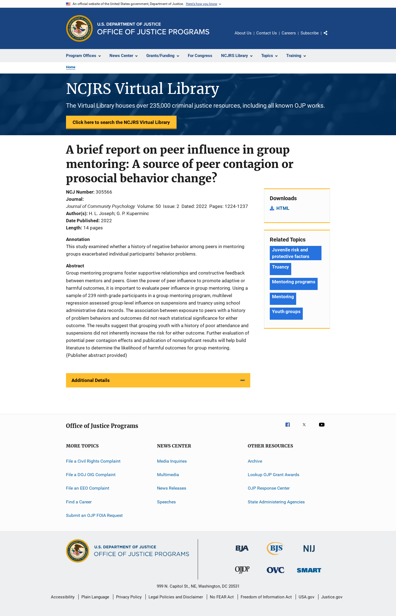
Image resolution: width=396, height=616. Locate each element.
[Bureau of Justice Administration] (242, 553)
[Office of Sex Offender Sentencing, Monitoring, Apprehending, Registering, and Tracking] (309, 573)
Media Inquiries (172, 460)
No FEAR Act (222, 597)
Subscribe (310, 33)
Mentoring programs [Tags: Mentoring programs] (293, 281)
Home (70, 67)
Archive (255, 460)
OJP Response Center (269, 488)
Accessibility (63, 597)
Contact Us (266, 33)
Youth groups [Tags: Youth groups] (286, 311)
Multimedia (168, 474)
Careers (289, 33)
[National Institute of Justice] (309, 553)
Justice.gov (331, 597)
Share (330, 37)
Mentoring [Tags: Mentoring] (283, 296)
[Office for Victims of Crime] (275, 574)
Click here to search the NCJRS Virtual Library (121, 122)
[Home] (153, 28)
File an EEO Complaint (87, 488)
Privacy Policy (129, 597)
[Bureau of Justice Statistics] (276, 556)
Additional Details (91, 380)
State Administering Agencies (276, 501)
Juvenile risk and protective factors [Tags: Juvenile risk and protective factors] (290, 253)
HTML (282, 208)
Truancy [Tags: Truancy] (280, 267)
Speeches (166, 501)
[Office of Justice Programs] (79, 28)
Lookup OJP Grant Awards (273, 474)
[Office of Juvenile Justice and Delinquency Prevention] (242, 574)
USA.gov (306, 597)
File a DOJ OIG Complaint (91, 474)
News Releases (171, 488)
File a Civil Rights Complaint (93, 460)
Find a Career (79, 501)
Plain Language (95, 597)
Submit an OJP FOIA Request (94, 515)
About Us (243, 33)
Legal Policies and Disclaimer (175, 597)
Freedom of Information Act (266, 597)
